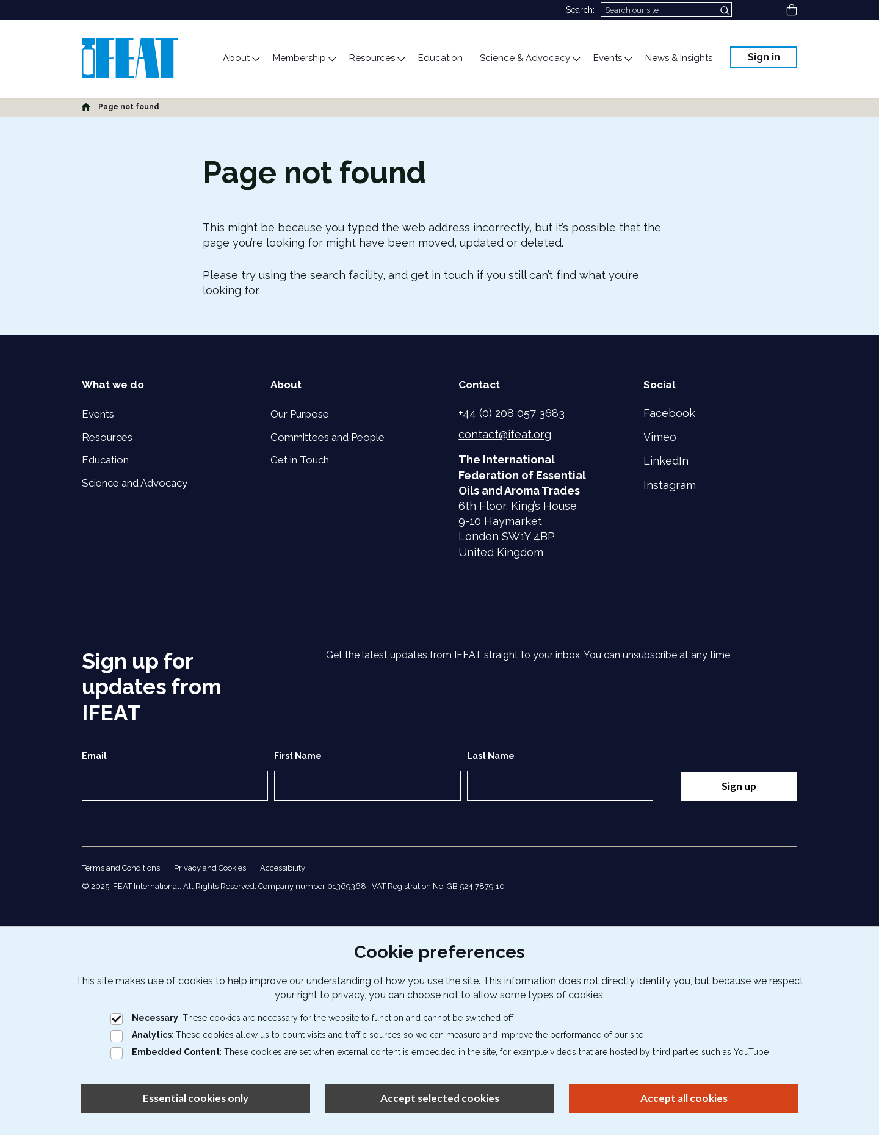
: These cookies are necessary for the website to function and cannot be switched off (311, 1018)
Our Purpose (299, 414)
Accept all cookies (684, 1098)
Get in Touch (299, 460)
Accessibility (282, 867)
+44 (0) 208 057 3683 (511, 413)
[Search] (666, 9)
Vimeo (659, 436)
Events (98, 414)
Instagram (669, 485)
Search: (580, 10)
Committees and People (327, 437)
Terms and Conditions (121, 867)
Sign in (764, 57)
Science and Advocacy (134, 483)
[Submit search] (726, 9)
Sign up (739, 786)
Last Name (491, 756)
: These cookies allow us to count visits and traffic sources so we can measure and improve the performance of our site (376, 1035)
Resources (107, 437)
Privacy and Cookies (210, 867)
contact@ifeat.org (504, 434)
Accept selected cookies (439, 1098)
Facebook (669, 413)
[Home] (86, 107)
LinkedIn (666, 460)
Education (105, 460)
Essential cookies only (195, 1098)
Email (94, 756)
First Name (298, 756)
